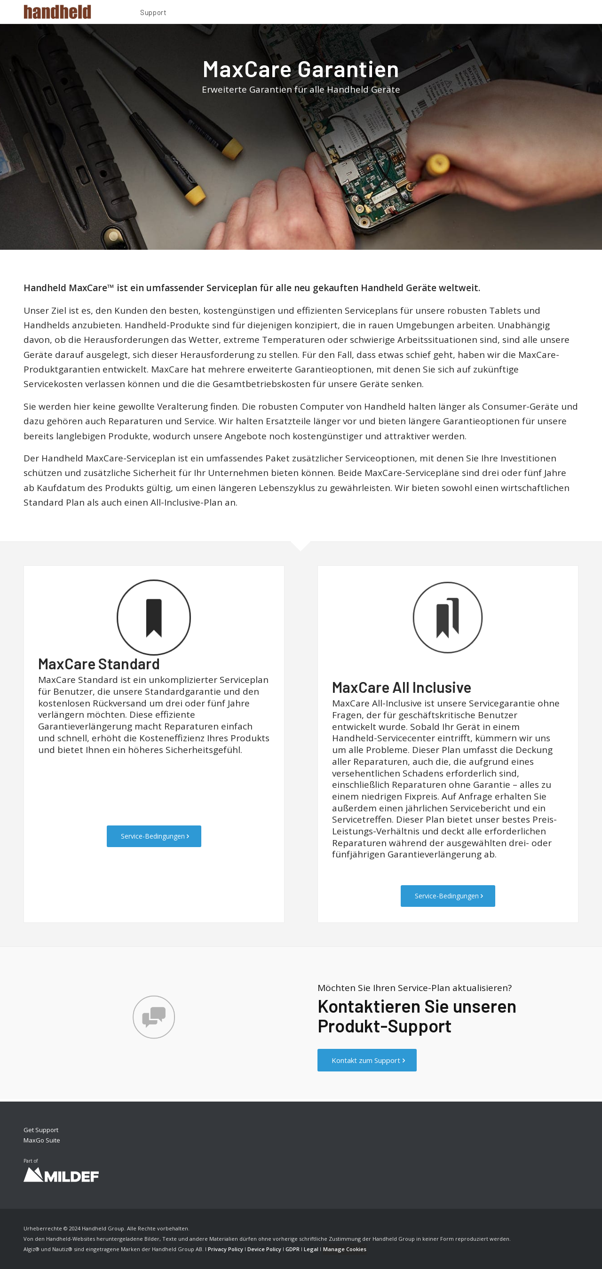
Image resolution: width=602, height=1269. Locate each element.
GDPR (292, 1249)
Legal (311, 1249)
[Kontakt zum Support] (367, 1060)
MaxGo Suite (42, 1140)
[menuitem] (153, 13)
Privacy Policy (225, 1249)
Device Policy (264, 1249)
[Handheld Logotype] (57, 12)
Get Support (41, 1130)
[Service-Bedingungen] (154, 836)
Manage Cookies (344, 1249)
